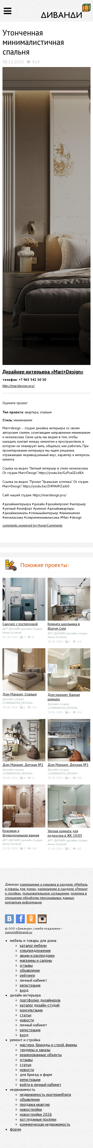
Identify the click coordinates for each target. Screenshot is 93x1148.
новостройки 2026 (36, 1114)
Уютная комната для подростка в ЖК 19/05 (65, 833)
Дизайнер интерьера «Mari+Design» (42, 371)
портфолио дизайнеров (40, 1000)
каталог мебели (33, 945)
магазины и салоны (36, 960)
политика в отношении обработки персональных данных (46, 895)
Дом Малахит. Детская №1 (68, 764)
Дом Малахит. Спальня (19, 694)
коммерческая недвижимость (45, 1124)
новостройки (31, 1109)
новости (27, 1019)
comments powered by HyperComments (32, 525)
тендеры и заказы (35, 1049)
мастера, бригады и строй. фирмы (48, 1044)
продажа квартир (35, 1104)
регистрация (30, 985)
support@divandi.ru (18, 932)
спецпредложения (35, 950)
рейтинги (27, 975)
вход (24, 990)
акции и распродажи (37, 955)
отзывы (26, 965)
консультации (31, 1009)
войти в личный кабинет (40, 1084)
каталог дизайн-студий (40, 1005)
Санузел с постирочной (20, 624)
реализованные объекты (41, 1054)
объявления (30, 970)
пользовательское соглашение (46, 893)
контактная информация (23, 902)
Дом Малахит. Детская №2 (22, 764)
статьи (25, 1014)
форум (15, 1129)
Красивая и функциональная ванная (20, 832)
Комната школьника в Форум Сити (64, 626)
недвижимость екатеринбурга (45, 1094)
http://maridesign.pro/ (18, 386)
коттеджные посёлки (38, 1119)
